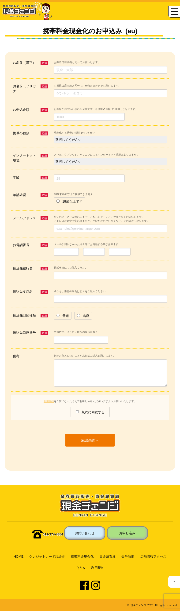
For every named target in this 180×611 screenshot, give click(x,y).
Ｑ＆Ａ (81, 567)
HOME (18, 556)
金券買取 (128, 556)
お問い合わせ (84, 533)
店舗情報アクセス (153, 556)
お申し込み (127, 533)
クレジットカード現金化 (47, 556)
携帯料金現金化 (82, 556)
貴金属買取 (107, 556)
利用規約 (49, 401)
